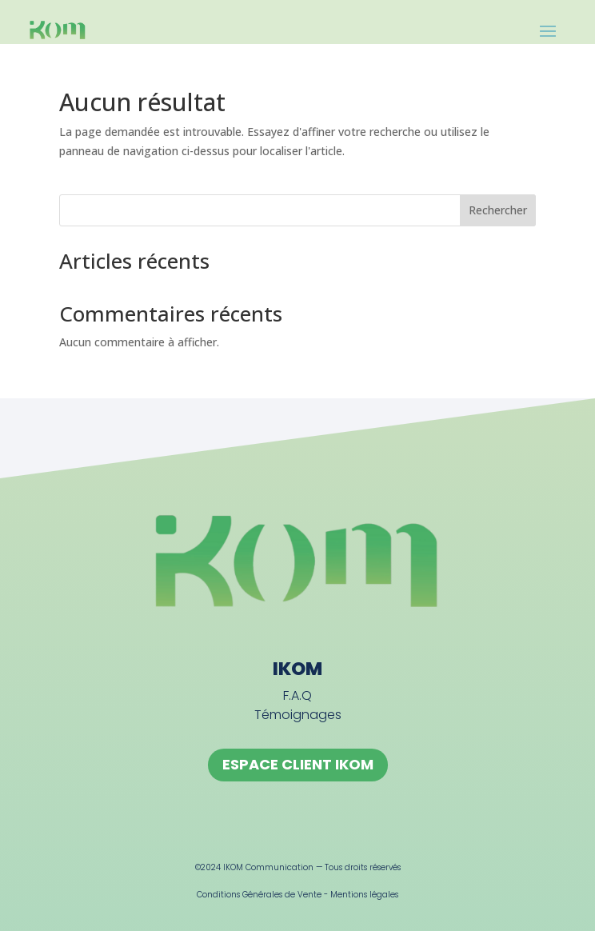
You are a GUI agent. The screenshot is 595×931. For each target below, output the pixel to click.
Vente (309, 895)
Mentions (349, 895)
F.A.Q (297, 695)
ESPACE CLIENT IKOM (297, 764)
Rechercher (498, 210)
